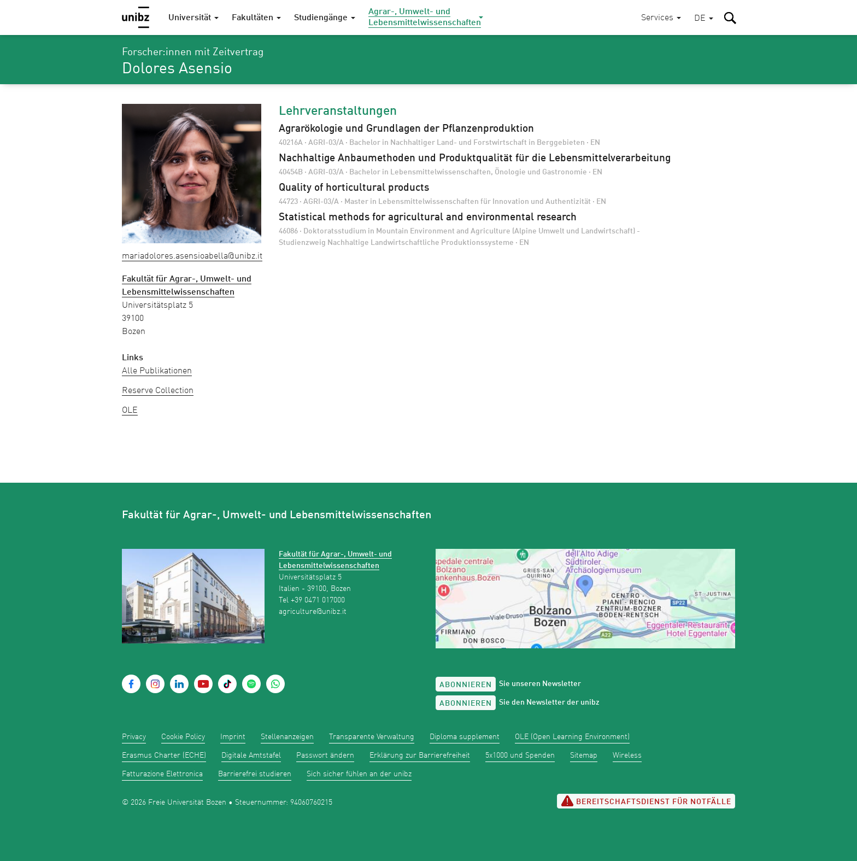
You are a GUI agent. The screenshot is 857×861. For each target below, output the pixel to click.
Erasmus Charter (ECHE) (164, 755)
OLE (130, 410)
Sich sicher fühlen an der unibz (359, 774)
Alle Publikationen (157, 371)
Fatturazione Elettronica (162, 774)
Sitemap (583, 755)
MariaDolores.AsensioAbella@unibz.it (192, 256)
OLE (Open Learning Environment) (572, 737)
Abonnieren (465, 685)
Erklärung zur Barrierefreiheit (419, 755)
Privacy (134, 737)
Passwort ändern (325, 755)
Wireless (627, 755)
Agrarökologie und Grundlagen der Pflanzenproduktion (406, 129)
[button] (703, 19)
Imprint (232, 737)
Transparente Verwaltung (371, 737)
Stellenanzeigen (287, 737)
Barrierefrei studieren (254, 774)
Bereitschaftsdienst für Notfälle (646, 800)
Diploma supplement (465, 737)
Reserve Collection (157, 390)
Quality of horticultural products (354, 188)
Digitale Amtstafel (251, 755)
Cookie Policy (183, 737)
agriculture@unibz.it (313, 612)
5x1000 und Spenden (520, 755)
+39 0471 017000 (318, 600)
